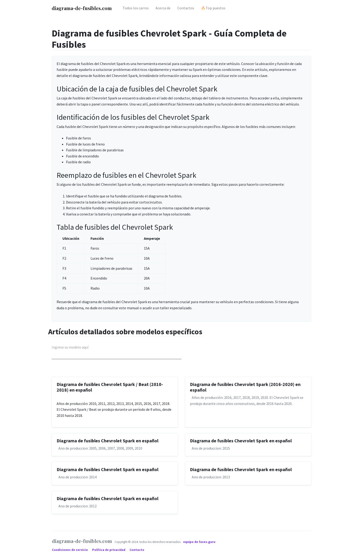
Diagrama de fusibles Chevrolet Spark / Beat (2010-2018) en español (110, 387)
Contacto (137, 550)
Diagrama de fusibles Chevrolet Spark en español (107, 441)
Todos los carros (136, 8)
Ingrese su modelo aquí (70, 347)
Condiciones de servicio (70, 550)
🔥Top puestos (213, 8)
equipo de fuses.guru (199, 542)
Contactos (185, 8)
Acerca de (163, 8)
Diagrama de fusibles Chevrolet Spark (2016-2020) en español (245, 387)
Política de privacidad (109, 550)
